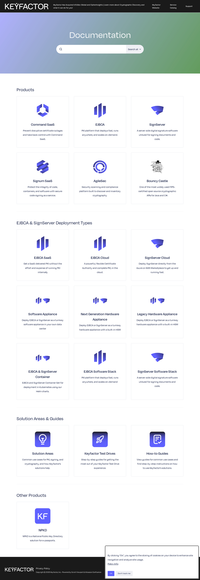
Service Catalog (173, 6)
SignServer (157, 124)
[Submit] (60, 49)
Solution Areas (42, 453)
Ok (111, 573)
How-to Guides (157, 453)
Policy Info (113, 563)
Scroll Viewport (77, 572)
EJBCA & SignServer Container (42, 374)
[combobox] (91, 49)
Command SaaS (43, 124)
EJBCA (100, 124)
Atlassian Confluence (93, 572)
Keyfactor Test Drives (100, 453)
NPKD (43, 530)
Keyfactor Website (156, 6)
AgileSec (100, 181)
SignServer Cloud (157, 258)
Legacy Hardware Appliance (157, 314)
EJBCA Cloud (100, 258)
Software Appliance (42, 314)
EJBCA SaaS (42, 258)
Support (189, 6)
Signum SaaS (42, 181)
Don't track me (124, 573)
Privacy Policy (43, 568)
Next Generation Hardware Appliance (100, 316)
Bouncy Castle (157, 181)
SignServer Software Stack (157, 371)
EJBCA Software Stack (100, 371)
